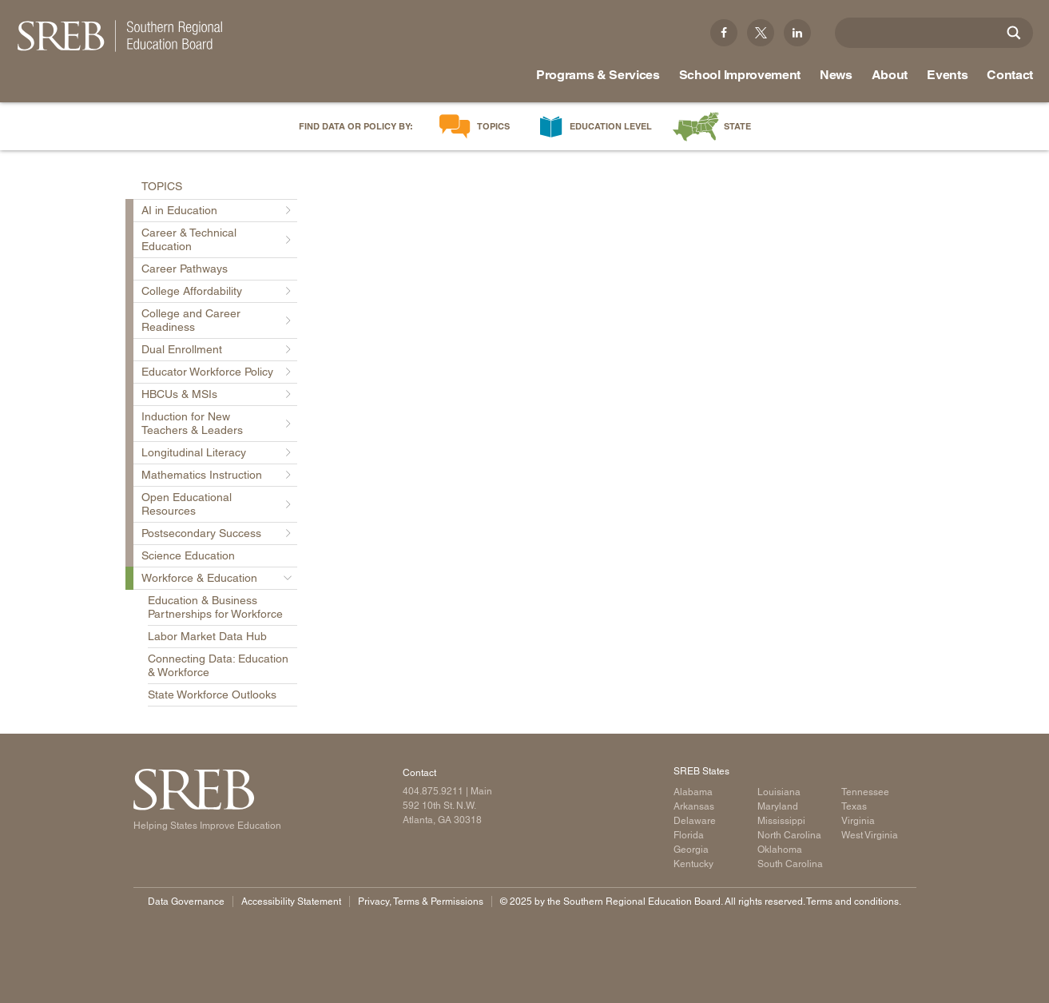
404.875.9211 (433, 791)
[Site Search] (1014, 33)
